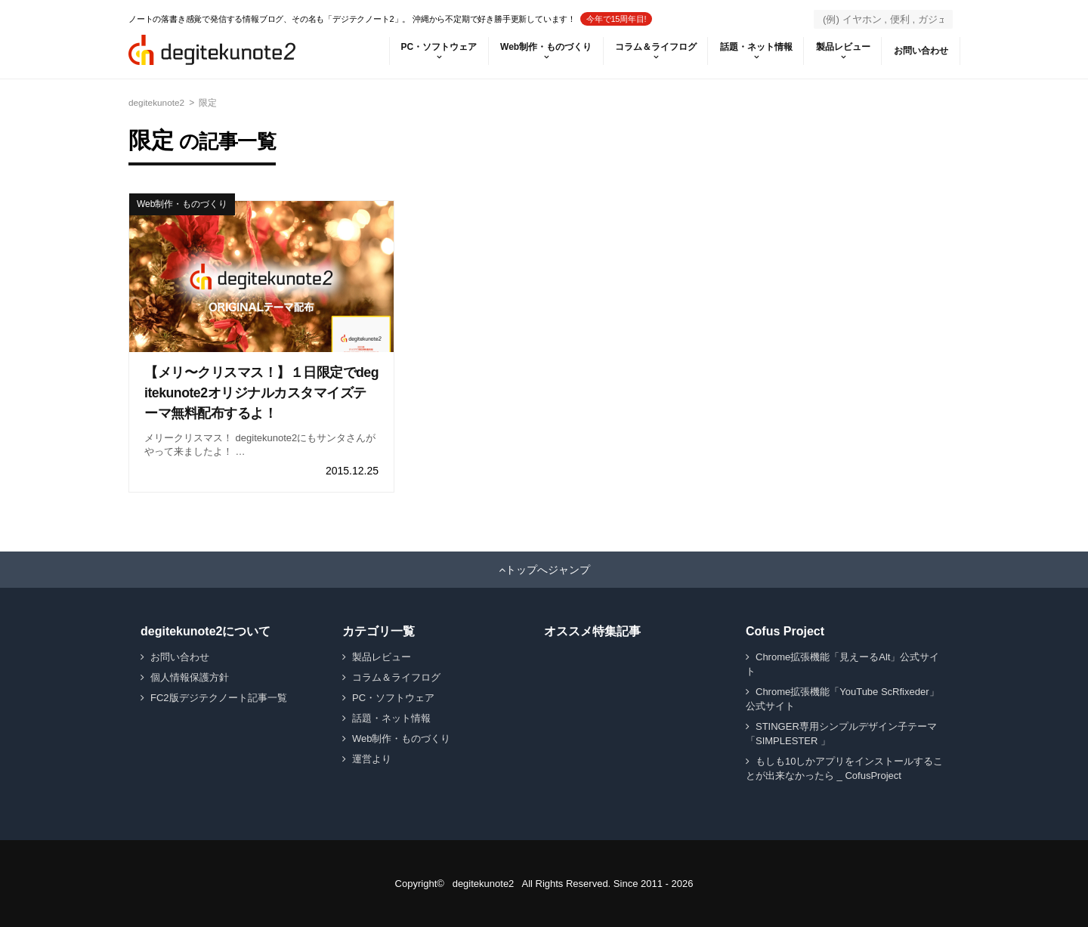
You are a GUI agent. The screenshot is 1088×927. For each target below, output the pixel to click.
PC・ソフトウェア (434, 47)
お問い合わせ (920, 50)
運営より (371, 759)
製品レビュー (841, 47)
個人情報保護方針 (189, 677)
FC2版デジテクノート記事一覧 (218, 697)
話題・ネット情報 (754, 47)
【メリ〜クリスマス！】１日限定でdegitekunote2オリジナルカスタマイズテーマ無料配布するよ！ (260, 393)
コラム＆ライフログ (653, 47)
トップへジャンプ (547, 569)
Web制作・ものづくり (542, 47)
